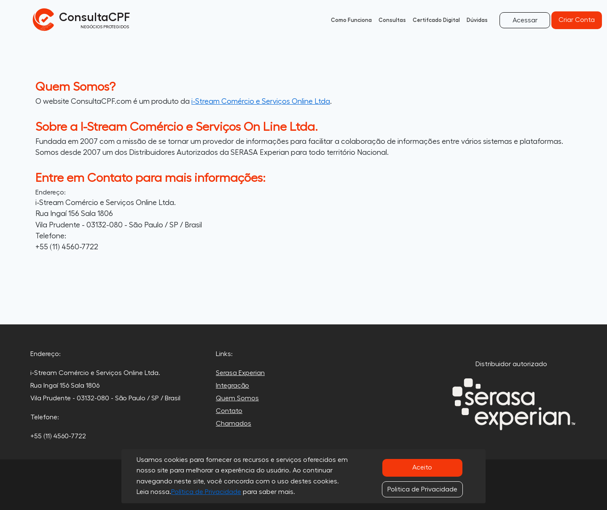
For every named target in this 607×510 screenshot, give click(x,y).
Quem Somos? (75, 87)
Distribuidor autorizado (511, 364)
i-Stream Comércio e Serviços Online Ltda (260, 101)
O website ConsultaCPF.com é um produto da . (183, 101)
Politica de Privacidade (422, 489)
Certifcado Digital (436, 20)
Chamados (233, 423)
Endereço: (50, 192)
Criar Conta (577, 19)
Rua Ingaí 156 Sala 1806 (74, 213)
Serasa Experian (240, 373)
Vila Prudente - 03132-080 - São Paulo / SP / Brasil (118, 225)
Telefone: (50, 236)
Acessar (525, 20)
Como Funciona (351, 20)
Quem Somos (237, 398)
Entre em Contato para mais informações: (150, 178)
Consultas (392, 20)
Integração (232, 385)
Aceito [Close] (422, 467)
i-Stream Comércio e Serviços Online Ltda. (105, 202)
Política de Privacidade (206, 491)
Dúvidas (477, 20)
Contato (229, 410)
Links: (224, 354)
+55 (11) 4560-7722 (66, 247)
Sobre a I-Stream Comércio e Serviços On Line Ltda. (176, 127)
